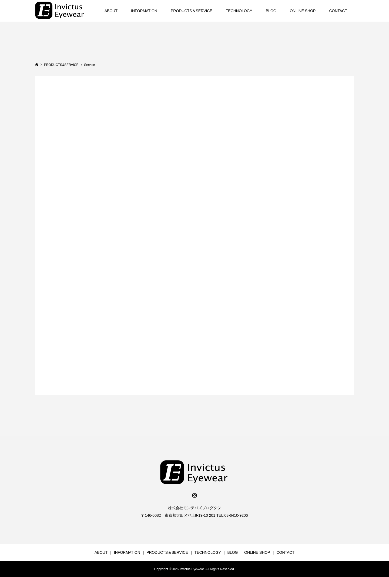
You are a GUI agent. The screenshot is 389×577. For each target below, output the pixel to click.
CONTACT (338, 11)
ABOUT (111, 11)
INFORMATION (144, 11)
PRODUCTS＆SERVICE (191, 11)
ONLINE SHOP (303, 11)
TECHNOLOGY (239, 11)
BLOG (271, 11)
